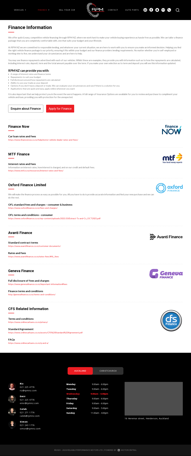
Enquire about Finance (26, 108)
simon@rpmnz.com (30, 428)
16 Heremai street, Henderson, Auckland (147, 418)
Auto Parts (132, 10)
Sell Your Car (67, 10)
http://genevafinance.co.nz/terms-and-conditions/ (32, 294)
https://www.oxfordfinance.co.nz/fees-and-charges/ (34, 207)
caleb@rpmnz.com (30, 416)
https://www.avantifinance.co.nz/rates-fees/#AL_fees (34, 256)
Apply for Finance (60, 108)
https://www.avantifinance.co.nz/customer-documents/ (35, 246)
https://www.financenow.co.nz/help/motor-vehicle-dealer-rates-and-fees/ (44, 139)
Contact (113, 10)
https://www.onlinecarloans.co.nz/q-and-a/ (29, 342)
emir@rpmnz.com (29, 403)
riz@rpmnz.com (28, 390)
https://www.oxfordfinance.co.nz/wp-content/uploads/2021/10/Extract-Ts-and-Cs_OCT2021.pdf (56, 218)
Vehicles (20, 10)
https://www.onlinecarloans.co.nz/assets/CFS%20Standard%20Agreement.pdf (47, 332)
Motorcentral (127, 450)
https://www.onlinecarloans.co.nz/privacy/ (28, 322)
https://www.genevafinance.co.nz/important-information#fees (39, 284)
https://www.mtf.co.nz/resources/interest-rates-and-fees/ (37, 170)
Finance (43, 10)
